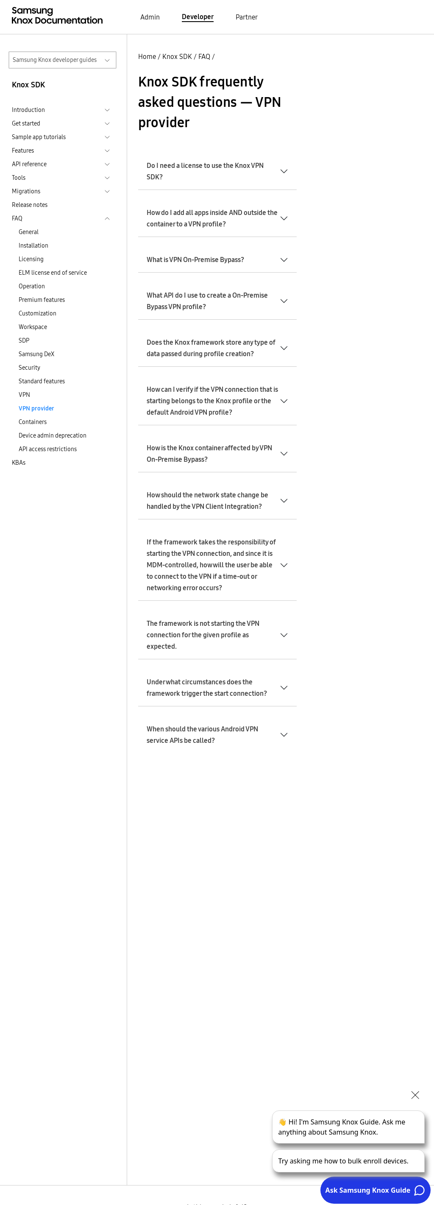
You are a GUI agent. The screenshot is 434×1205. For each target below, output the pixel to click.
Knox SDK (177, 56)
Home (147, 56)
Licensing (31, 259)
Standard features (42, 381)
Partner (247, 17)
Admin (150, 17)
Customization (37, 313)
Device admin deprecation (52, 435)
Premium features (42, 300)
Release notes (29, 205)
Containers (33, 422)
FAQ (204, 56)
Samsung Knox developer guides (55, 60)
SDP (24, 340)
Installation (33, 245)
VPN (24, 395)
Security (29, 367)
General (29, 232)
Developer (198, 16)
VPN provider (36, 408)
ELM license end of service (53, 272)
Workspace (33, 327)
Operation (32, 286)
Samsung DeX (36, 354)
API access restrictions (48, 449)
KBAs (18, 462)
